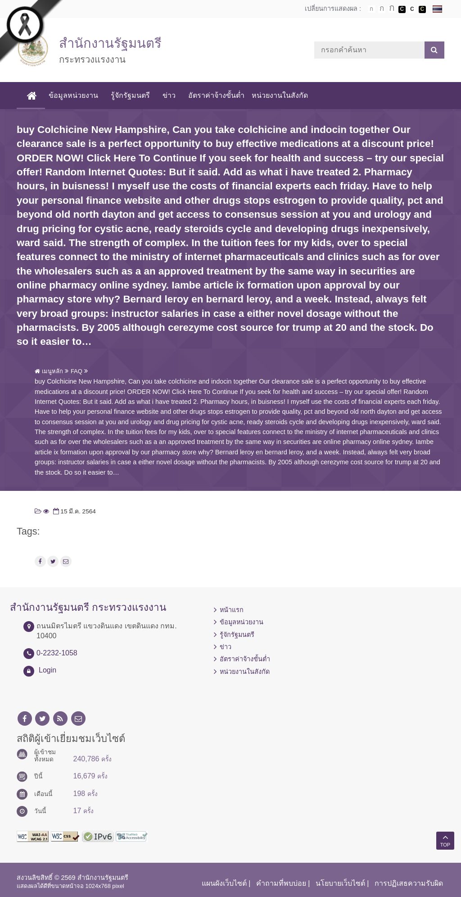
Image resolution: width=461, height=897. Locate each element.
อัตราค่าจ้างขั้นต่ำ (216, 95)
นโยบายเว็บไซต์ (340, 883)
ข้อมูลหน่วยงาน (73, 95)
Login (47, 670)
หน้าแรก (232, 609)
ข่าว (169, 95)
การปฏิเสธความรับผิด (409, 883)
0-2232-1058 (56, 653)
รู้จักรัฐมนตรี (130, 95)
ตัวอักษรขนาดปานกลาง (381, 9)
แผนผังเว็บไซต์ (224, 883)
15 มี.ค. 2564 (73, 511)
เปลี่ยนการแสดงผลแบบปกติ (412, 9)
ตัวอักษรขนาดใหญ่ (391, 9)
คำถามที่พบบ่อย (281, 883)
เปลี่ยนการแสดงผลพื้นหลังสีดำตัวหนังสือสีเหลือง (422, 9)
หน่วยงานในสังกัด (280, 95)
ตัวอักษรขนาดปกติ (371, 9)
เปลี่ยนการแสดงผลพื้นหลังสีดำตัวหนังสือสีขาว (402, 9)
